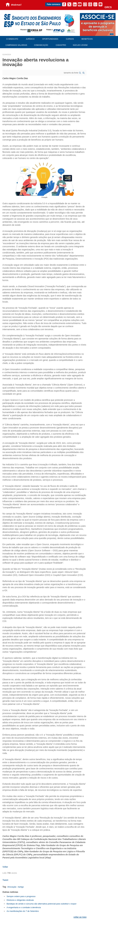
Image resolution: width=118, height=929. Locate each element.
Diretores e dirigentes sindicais (20, 900)
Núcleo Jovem (80, 45)
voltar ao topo (80, 917)
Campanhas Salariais (16, 45)
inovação (12, 887)
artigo (21, 887)
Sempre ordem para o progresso (21, 896)
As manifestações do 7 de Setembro (23, 911)
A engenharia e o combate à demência (24, 907)
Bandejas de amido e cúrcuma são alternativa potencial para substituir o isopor (42, 904)
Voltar (5, 867)
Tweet (5, 880)
